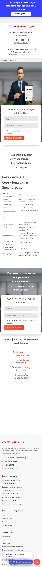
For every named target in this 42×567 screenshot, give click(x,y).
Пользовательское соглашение (12, 550)
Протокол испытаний (9, 501)
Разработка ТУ (7, 525)
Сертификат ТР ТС (8, 490)
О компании (6, 536)
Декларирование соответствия (12, 487)
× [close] (30, 554)
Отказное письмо (7, 522)
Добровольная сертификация (12, 504)
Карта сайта (6, 543)
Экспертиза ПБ (7, 518)
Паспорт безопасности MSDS (12, 497)
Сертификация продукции (11, 480)
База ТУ (4, 515)
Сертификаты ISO (8, 483)
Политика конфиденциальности (12, 547)
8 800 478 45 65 (22, 355)
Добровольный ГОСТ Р (10, 494)
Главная (4, 60)
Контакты (5, 540)
